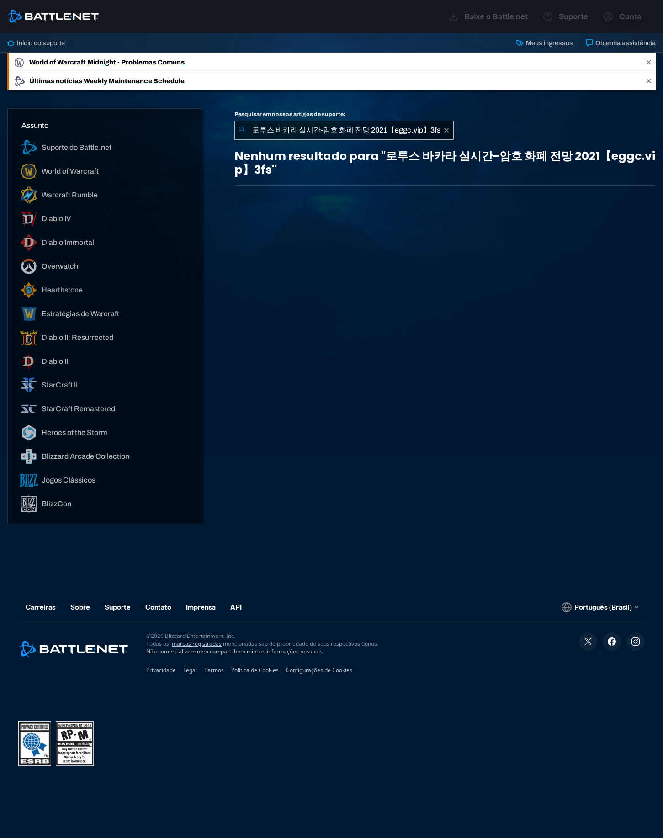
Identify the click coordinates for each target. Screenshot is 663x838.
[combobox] (344, 130)
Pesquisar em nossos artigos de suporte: (289, 114)
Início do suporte (36, 43)
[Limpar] (446, 130)
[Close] (649, 62)
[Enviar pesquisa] (241, 130)
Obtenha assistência (621, 43)
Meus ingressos (544, 43)
